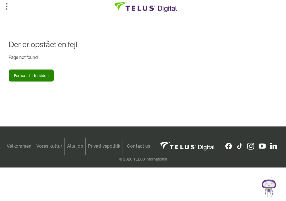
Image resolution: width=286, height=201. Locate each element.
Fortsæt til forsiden (31, 75)
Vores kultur (49, 146)
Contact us (138, 146)
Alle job (75, 146)
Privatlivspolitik (104, 146)
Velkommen (19, 146)
